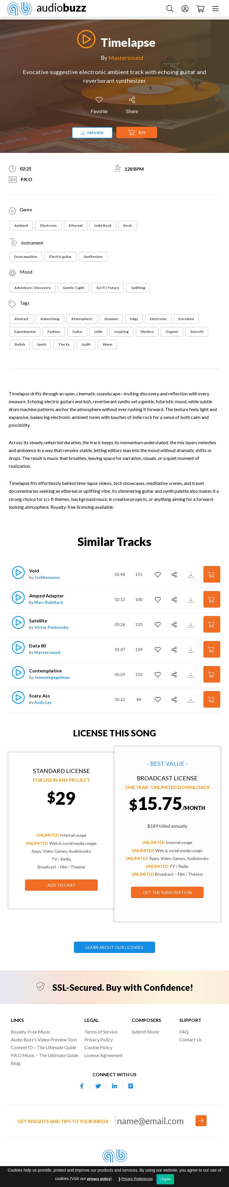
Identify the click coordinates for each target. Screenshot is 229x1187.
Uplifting (138, 287)
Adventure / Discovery (32, 287)
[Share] (132, 105)
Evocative (186, 319)
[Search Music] (168, 10)
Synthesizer (93, 256)
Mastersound (126, 57)
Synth (41, 344)
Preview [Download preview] (92, 133)
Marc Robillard (48, 602)
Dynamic (111, 319)
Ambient (21, 225)
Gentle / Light (73, 287)
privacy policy (98, 1179)
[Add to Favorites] (99, 105)
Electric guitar (60, 256)
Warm (107, 344)
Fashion (53, 331)
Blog (15, 1063)
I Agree (165, 1179)
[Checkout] (198, 10)
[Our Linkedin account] (114, 1086)
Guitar (77, 331)
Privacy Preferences (136, 1179)
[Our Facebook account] (82, 1086)
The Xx (64, 344)
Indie (98, 331)
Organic (172, 331)
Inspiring (121, 331)
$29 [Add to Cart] (136, 132)
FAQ (184, 1031)
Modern (147, 331)
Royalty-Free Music (30, 1031)
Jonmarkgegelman (52, 677)
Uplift (86, 344)
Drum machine (25, 256)
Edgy (134, 319)
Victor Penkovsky (51, 627)
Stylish (19, 344)
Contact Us (190, 1039)
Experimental (24, 331)
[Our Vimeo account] (131, 1086)
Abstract (21, 319)
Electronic (48, 225)
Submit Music (145, 1031)
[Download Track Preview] (192, 574)
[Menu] (213, 10)
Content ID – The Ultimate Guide (43, 1047)
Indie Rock (102, 225)
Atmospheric (82, 319)
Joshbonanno (47, 577)
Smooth (196, 331)
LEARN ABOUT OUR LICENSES (114, 947)
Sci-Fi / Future (107, 287)
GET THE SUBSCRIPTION (167, 892)
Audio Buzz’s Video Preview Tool (44, 1039)
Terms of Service (101, 1031)
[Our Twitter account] (98, 1086)
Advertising (49, 319)
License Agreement (103, 1055)
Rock (127, 225)
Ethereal (75, 225)
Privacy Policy (98, 1039)
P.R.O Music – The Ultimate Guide (44, 1055)
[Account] (183, 10)
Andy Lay (43, 702)
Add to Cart (61, 885)
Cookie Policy (98, 1047)
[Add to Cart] (211, 574)
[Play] (84, 39)
